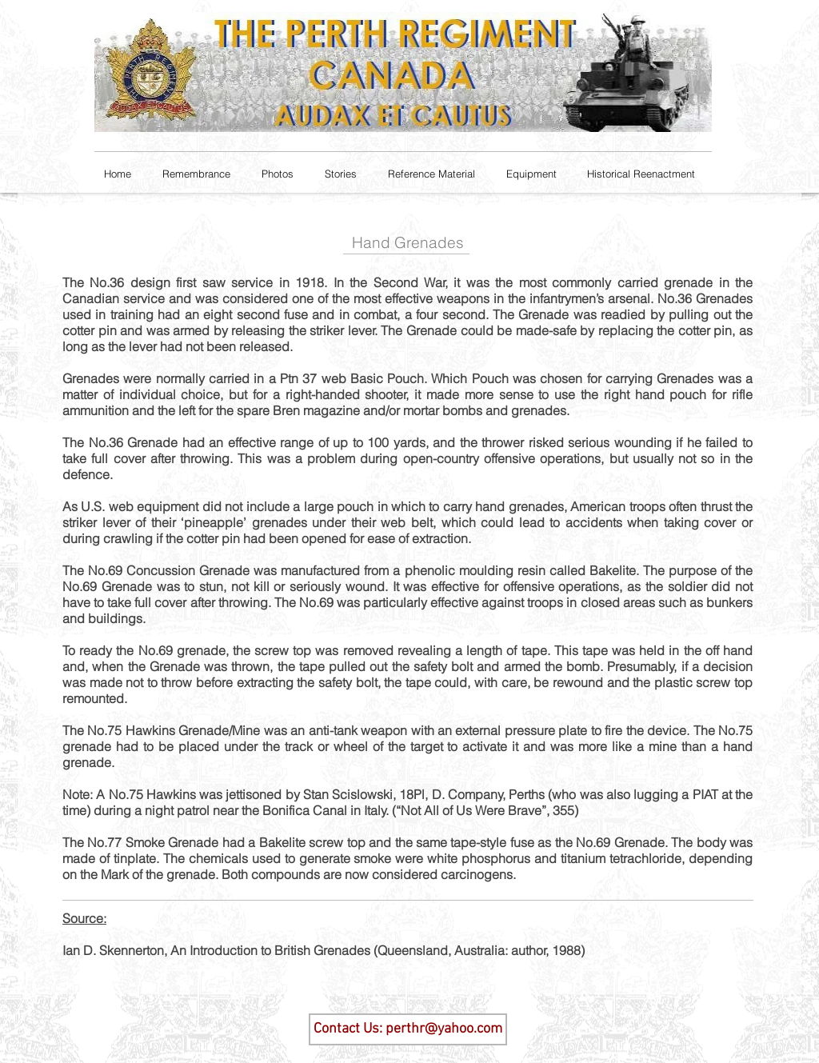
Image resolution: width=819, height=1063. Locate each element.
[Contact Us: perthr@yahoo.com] (408, 1029)
